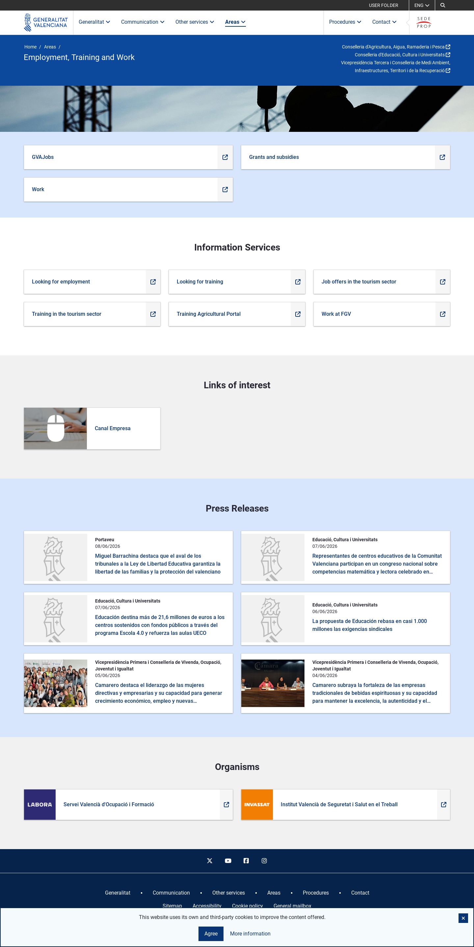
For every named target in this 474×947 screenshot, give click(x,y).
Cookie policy (247, 906)
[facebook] (246, 861)
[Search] (442, 5)
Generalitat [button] (95, 22)
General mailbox (292, 906)
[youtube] (227, 861)
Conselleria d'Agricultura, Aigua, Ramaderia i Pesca (393, 46)
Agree (211, 934)
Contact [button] (384, 22)
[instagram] (264, 861)
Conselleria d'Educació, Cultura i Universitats (400, 54)
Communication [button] (143, 22)
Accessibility (207, 906)
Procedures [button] (345, 22)
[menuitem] (118, 893)
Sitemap (172, 906)
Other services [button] (195, 22)
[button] (463, 918)
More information (250, 934)
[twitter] (209, 861)
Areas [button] (235, 22)
